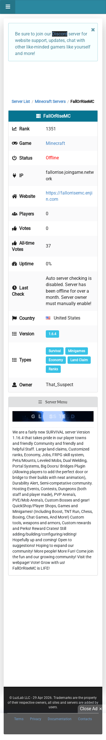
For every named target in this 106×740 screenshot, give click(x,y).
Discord (59, 34)
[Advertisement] (53, 78)
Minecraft (55, 143)
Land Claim (79, 360)
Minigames (76, 351)
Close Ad (92, 709)
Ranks (53, 369)
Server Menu (52, 401)
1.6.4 (52, 334)
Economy (56, 360)
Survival (55, 351)
